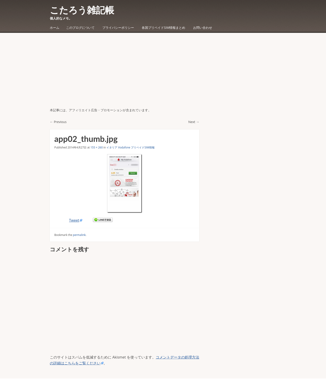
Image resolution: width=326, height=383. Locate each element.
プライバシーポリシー (118, 27)
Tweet (74, 220)
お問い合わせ (202, 27)
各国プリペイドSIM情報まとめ (163, 27)
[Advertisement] (163, 73)
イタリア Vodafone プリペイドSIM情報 (130, 147)
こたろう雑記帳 (82, 10)
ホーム (54, 27)
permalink (79, 235)
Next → (193, 122)
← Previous (58, 122)
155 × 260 (96, 147)
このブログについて (80, 27)
